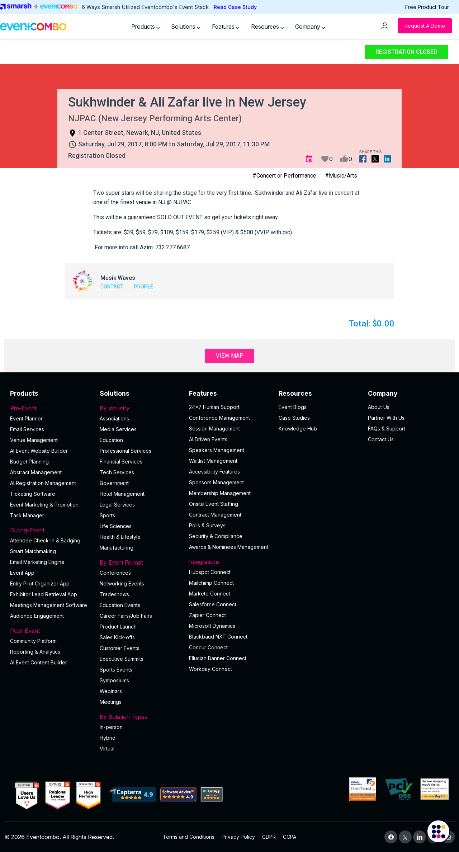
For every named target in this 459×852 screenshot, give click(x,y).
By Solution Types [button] (140, 716)
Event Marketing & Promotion (44, 505)
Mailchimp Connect (211, 583)
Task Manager (27, 515)
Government (114, 483)
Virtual (107, 748)
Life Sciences (116, 526)
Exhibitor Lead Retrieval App (43, 594)
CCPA (289, 837)
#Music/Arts (341, 175)
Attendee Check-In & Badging (45, 540)
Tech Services (117, 472)
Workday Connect (210, 669)
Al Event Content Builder (38, 662)
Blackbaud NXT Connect (218, 637)
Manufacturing (116, 548)
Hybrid (107, 738)
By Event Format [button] (140, 562)
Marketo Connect (209, 593)
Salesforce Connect (212, 604)
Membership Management (220, 493)
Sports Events (116, 670)
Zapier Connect (207, 615)
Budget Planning (29, 461)
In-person (111, 727)
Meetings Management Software (48, 605)
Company (310, 26)
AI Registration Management (43, 483)
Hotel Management (122, 494)
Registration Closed (406, 51)
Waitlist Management (213, 461)
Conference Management (219, 418)
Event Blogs (293, 407)
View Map (229, 355)
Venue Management (34, 440)
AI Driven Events (208, 439)
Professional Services (125, 451)
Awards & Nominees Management (228, 547)
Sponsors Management (216, 482)
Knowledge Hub (298, 428)
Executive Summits (121, 659)
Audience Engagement (37, 616)
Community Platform (33, 641)
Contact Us (381, 439)
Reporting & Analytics (35, 652)
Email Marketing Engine (37, 562)
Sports (107, 515)
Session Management (214, 428)
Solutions (185, 26)
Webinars (111, 691)
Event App (22, 573)
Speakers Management (216, 450)
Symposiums (114, 680)
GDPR (269, 837)
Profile (143, 287)
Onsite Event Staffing (213, 504)
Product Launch (118, 626)
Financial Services (121, 461)
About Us (378, 407)
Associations (114, 418)
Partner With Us (386, 418)
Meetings (111, 702)
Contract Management (215, 515)
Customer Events (119, 648)
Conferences (115, 573)
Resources (267, 26)
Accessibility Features (214, 472)
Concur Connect (208, 647)
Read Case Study (235, 7)
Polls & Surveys (207, 525)
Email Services (27, 429)
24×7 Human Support (214, 407)
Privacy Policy (238, 837)
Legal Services (117, 505)
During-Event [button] (50, 530)
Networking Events (122, 583)
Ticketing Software (32, 494)
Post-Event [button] (50, 630)
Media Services (118, 429)
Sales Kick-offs (117, 637)
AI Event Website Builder (39, 451)
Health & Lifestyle (120, 537)
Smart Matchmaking (33, 551)
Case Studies (294, 418)
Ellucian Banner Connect (217, 658)
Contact (111, 287)
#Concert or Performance (284, 175)
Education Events (120, 605)
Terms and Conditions (188, 837)
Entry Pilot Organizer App (40, 583)
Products (145, 26)
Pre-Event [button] (50, 408)
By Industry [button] (140, 408)
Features (226, 26)
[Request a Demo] (425, 25)
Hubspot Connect (210, 572)
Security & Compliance (215, 536)
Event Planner (26, 418)
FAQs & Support (386, 428)
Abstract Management (36, 472)
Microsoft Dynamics (212, 626)
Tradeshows (114, 594)
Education (111, 440)
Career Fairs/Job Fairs (126, 616)
